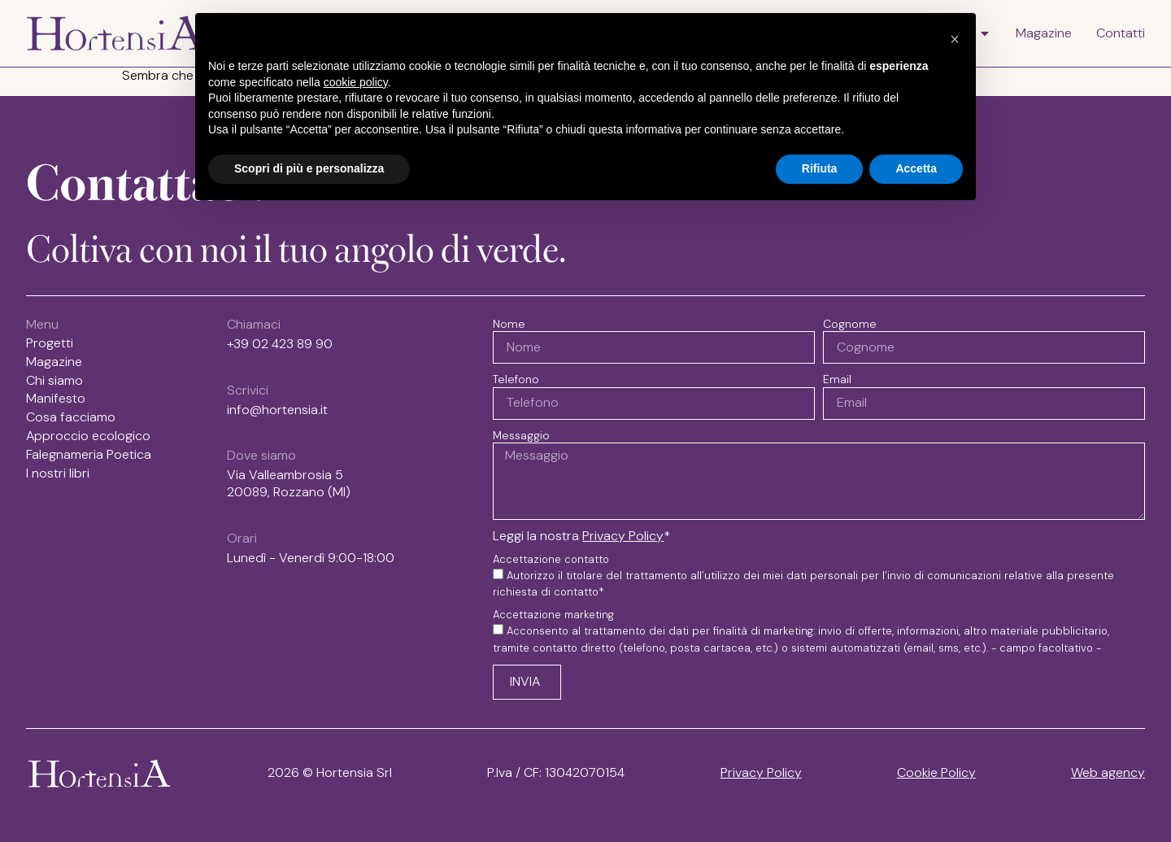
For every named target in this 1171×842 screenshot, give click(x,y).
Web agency (1108, 772)
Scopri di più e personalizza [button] (309, 168)
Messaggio (521, 435)
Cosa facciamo (70, 417)
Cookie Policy (936, 772)
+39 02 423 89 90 (280, 343)
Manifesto (55, 398)
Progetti (49, 343)
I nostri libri (62, 473)
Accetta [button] (916, 168)
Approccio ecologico (88, 436)
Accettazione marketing (553, 615)
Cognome (850, 323)
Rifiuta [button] (820, 168)
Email (837, 379)
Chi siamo (54, 381)
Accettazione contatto (551, 559)
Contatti (1120, 33)
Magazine (1044, 33)
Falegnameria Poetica (88, 455)
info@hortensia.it (277, 409)
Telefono (516, 379)
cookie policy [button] (356, 82)
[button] (955, 39)
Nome (509, 323)
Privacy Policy (623, 535)
